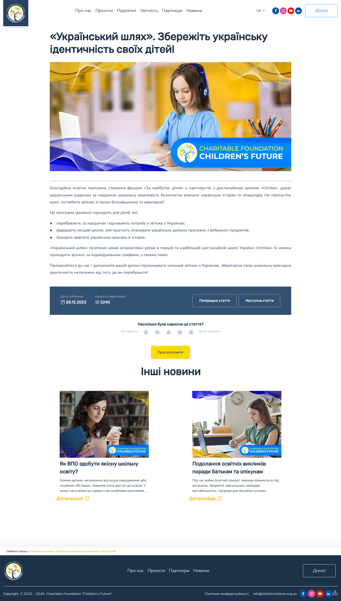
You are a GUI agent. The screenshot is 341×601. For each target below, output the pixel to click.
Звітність (149, 11)
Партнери (172, 11)
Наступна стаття (260, 301)
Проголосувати (170, 352)
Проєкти (104, 11)
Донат (321, 11)
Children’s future (17, 551)
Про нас (83, 11)
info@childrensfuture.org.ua (275, 593)
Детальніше (72, 498)
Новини (194, 11)
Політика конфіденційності (227, 593)
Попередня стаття (214, 301)
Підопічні (126, 11)
